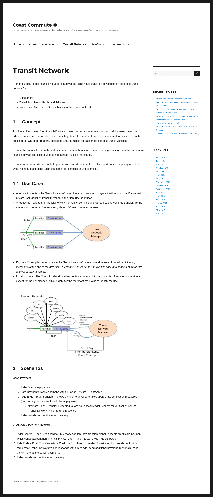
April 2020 (161, 175)
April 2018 (161, 196)
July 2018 (160, 192)
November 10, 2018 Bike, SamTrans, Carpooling (177, 133)
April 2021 (161, 164)
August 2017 (161, 203)
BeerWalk (97, 44)
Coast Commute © (35, 25)
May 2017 (160, 210)
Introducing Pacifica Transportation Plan (173, 98)
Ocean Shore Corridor (43, 44)
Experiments (117, 44)
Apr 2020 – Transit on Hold (168, 123)
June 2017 (160, 206)
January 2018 (162, 199)
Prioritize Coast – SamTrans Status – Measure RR (177, 116)
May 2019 (160, 178)
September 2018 (163, 189)
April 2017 (161, 213)
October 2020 (162, 168)
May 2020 (160, 171)
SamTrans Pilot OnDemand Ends (170, 119)
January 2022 (162, 161)
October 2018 (162, 185)
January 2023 (162, 157)
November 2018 (163, 182)
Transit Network (74, 44)
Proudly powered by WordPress (45, 481)
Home (17, 44)
